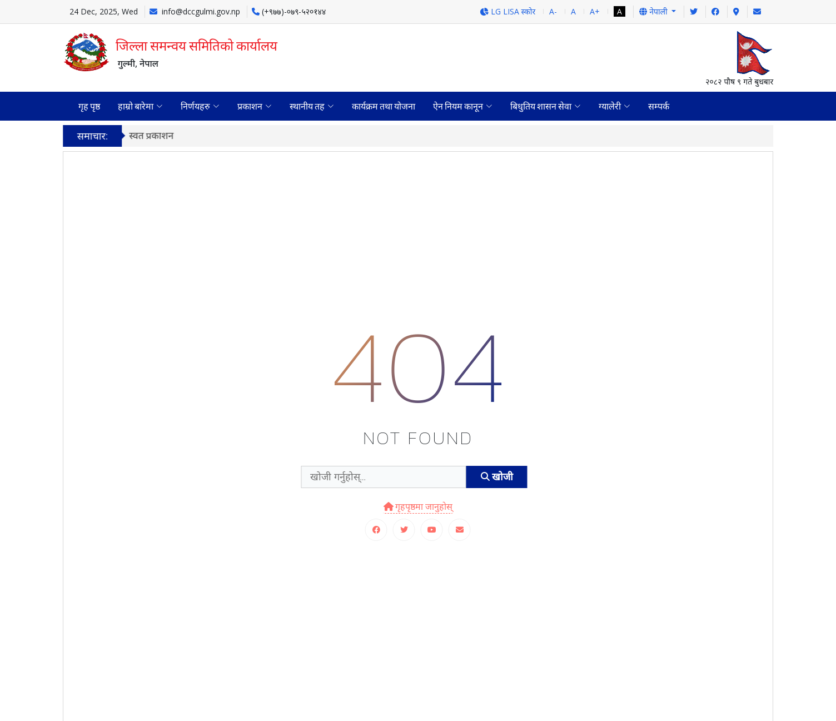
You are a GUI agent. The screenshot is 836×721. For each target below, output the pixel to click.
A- (553, 11)
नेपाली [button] (654, 11)
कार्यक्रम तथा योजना (383, 106)
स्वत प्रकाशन (157, 135)
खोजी (497, 477)
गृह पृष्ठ (89, 106)
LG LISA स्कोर (508, 11)
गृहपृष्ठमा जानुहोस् (418, 506)
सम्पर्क (658, 106)
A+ (595, 11)
